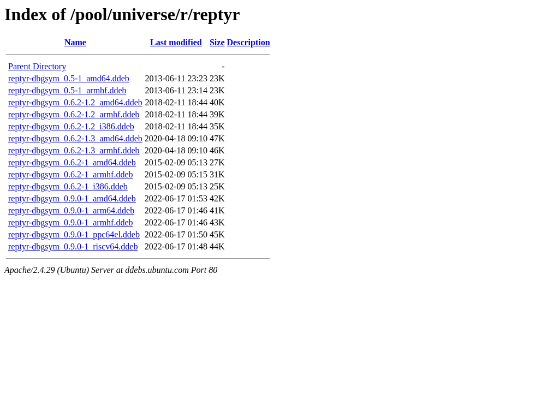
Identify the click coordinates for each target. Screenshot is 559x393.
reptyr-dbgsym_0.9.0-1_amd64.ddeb (72, 198)
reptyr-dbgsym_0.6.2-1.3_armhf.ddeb (74, 150)
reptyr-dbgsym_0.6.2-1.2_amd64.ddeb (75, 102)
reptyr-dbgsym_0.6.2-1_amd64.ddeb (72, 162)
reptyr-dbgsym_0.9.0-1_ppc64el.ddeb (74, 234)
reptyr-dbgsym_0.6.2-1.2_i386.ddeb (71, 126)
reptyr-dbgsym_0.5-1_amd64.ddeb (68, 78)
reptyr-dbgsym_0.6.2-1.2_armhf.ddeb (74, 114)
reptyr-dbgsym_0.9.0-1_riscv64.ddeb (73, 246)
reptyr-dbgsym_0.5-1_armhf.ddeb (67, 90)
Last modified (176, 42)
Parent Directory (37, 66)
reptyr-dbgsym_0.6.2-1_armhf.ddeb (70, 174)
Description (248, 42)
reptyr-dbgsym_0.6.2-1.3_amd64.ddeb (75, 138)
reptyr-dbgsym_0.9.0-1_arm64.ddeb (71, 210)
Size (217, 42)
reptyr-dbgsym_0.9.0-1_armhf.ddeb (70, 222)
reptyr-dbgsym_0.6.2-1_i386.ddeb (68, 186)
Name (75, 42)
